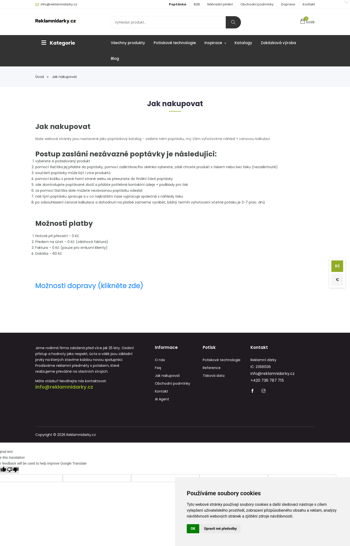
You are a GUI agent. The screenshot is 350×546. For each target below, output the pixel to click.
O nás (160, 360)
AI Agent (162, 399)
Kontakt (309, 4)
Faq (158, 368)
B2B (197, 4)
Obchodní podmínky (257, 4)
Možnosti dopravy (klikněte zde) (89, 286)
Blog (115, 58)
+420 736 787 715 (267, 380)
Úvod (42, 76)
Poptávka (177, 4)
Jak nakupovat (64, 76)
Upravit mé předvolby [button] (220, 529)
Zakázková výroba (278, 42)
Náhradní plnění (220, 4)
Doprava (288, 4)
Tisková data (214, 375)
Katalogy (243, 42)
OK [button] (193, 529)
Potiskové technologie (175, 42)
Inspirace (215, 42)
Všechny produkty (128, 42)
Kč (337, 266)
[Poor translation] (13, 470)
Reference (212, 368)
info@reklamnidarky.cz (59, 4)
